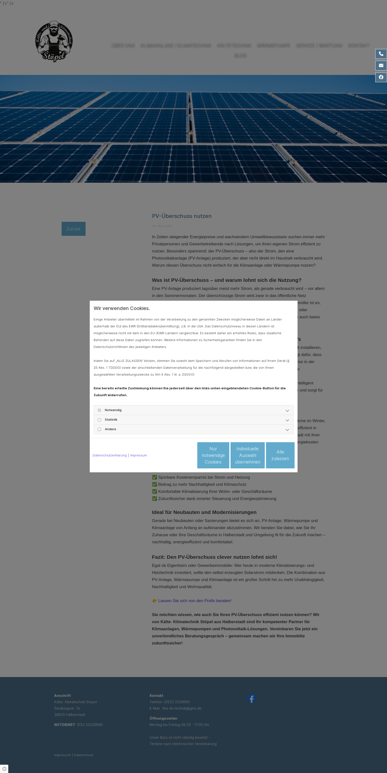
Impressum (138, 455)
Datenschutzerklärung (110, 455)
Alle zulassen (272, 455)
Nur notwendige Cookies (179, 455)
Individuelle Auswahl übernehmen (225, 455)
